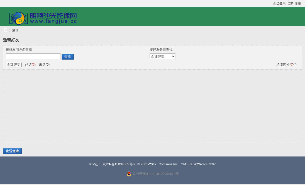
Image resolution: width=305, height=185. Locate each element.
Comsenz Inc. (169, 164)
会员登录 (279, 3)
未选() (44, 64)
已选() (30, 64)
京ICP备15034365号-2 (119, 164)
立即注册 (294, 3)
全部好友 (13, 64)
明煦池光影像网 (5, 30)
